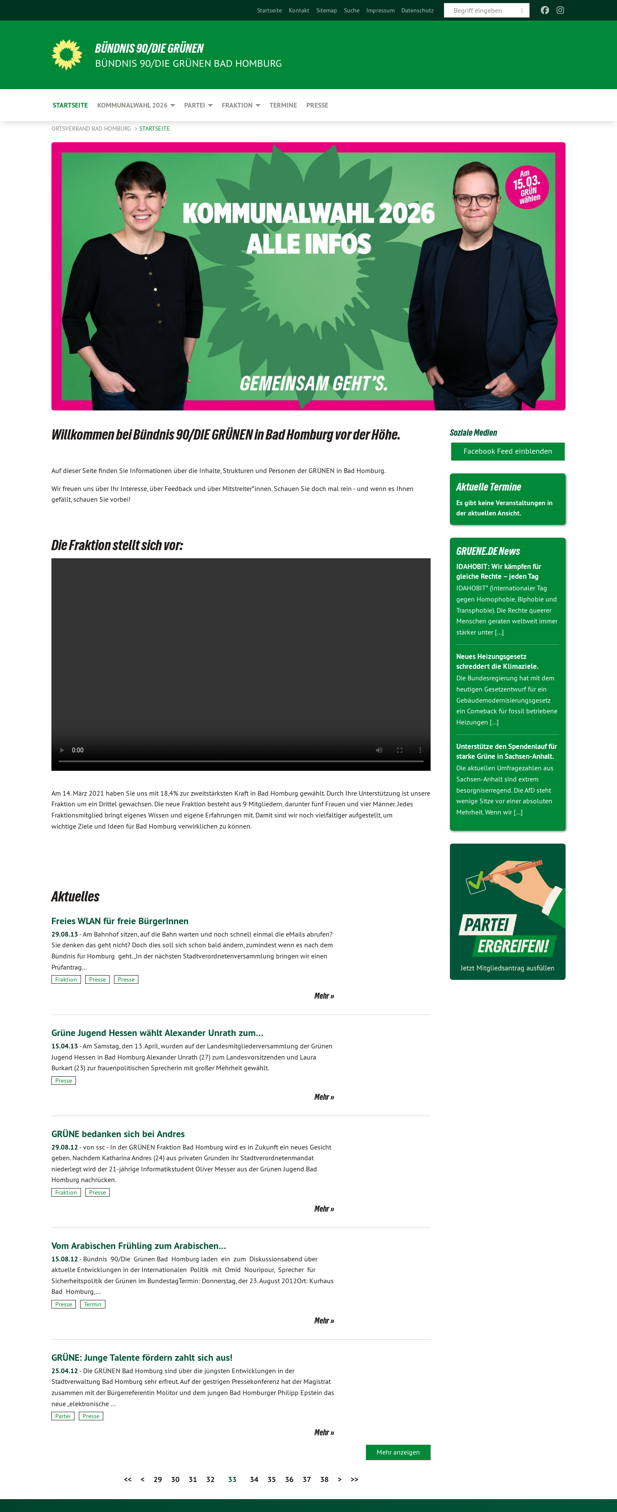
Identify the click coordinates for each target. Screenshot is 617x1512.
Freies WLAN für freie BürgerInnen (125, 920)
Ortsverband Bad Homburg (92, 128)
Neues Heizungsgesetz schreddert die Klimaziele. (499, 661)
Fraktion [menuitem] (237, 105)
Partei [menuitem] (194, 105)
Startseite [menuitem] (70, 105)
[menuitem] (269, 10)
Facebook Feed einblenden (508, 451)
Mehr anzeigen (398, 1452)
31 (193, 1479)
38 (324, 1479)
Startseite (269, 10)
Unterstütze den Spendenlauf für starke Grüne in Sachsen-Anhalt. (504, 755)
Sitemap (326, 10)
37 (307, 1479)
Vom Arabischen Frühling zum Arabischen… (145, 1245)
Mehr (321, 995)
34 (254, 1479)
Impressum (380, 10)
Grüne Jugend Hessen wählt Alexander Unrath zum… (165, 1032)
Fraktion (66, 979)
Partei (63, 1416)
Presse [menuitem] (317, 105)
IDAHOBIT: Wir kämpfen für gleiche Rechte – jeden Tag (502, 571)
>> (354, 1479)
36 (289, 1479)
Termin (93, 1304)
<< (128, 1479)
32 (210, 1479)
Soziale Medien (478, 432)
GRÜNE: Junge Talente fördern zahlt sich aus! (148, 1357)
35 (271, 1479)
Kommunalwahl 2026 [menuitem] (132, 105)
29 (157, 1479)
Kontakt (299, 10)
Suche (351, 10)
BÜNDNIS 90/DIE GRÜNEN (157, 48)
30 (175, 1479)
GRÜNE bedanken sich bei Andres (123, 1133)
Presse (97, 979)
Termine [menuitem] (283, 105)
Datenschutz (417, 10)
